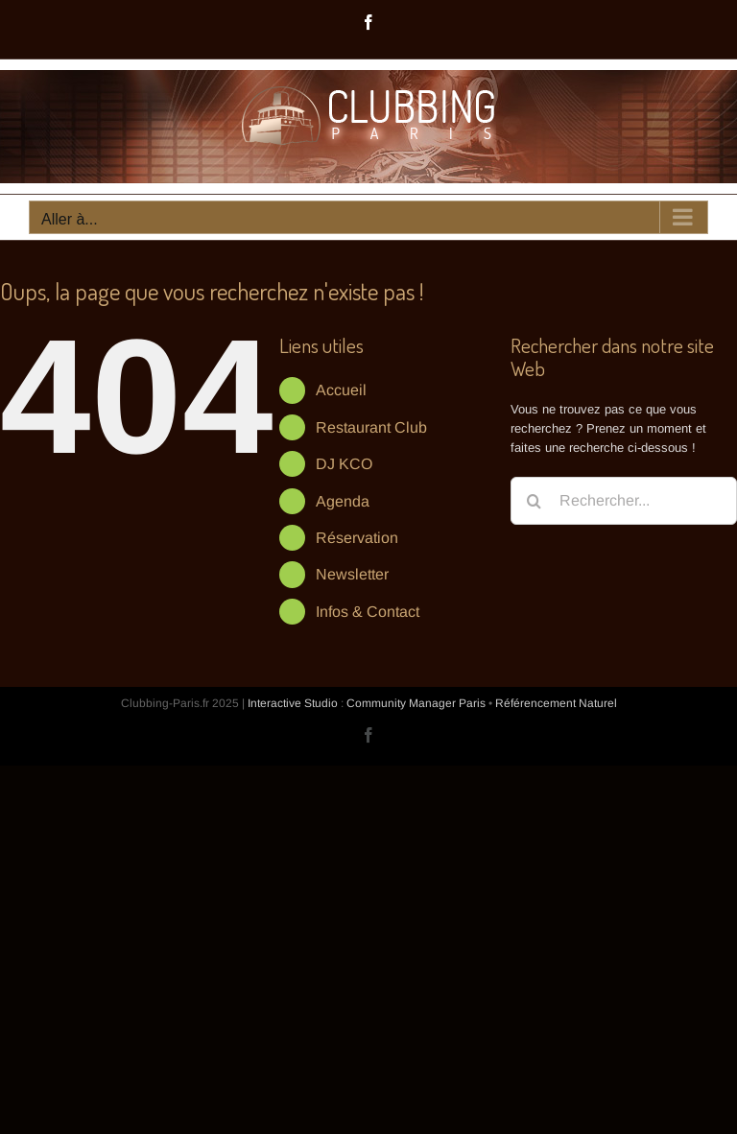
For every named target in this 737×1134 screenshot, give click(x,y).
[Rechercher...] (624, 501)
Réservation (357, 538)
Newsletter (352, 574)
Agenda (342, 501)
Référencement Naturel (556, 703)
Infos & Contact (367, 611)
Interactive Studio (293, 703)
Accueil (341, 390)
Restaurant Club (371, 427)
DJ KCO (344, 464)
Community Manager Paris (416, 703)
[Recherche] (535, 501)
